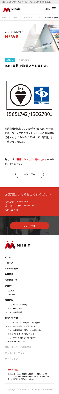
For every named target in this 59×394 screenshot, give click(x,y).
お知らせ (9, 60)
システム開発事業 (15, 312)
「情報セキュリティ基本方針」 (30, 159)
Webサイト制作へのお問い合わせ (21, 334)
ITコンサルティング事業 (17, 304)
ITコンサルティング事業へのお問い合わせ (24, 322)
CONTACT (29, 225)
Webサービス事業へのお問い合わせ (22, 326)
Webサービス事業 (15, 308)
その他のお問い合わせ (16, 341)
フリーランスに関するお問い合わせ (22, 337)
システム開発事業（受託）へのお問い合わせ (25, 330)
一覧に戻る (29, 174)
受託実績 (11, 294)
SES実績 (11, 290)
